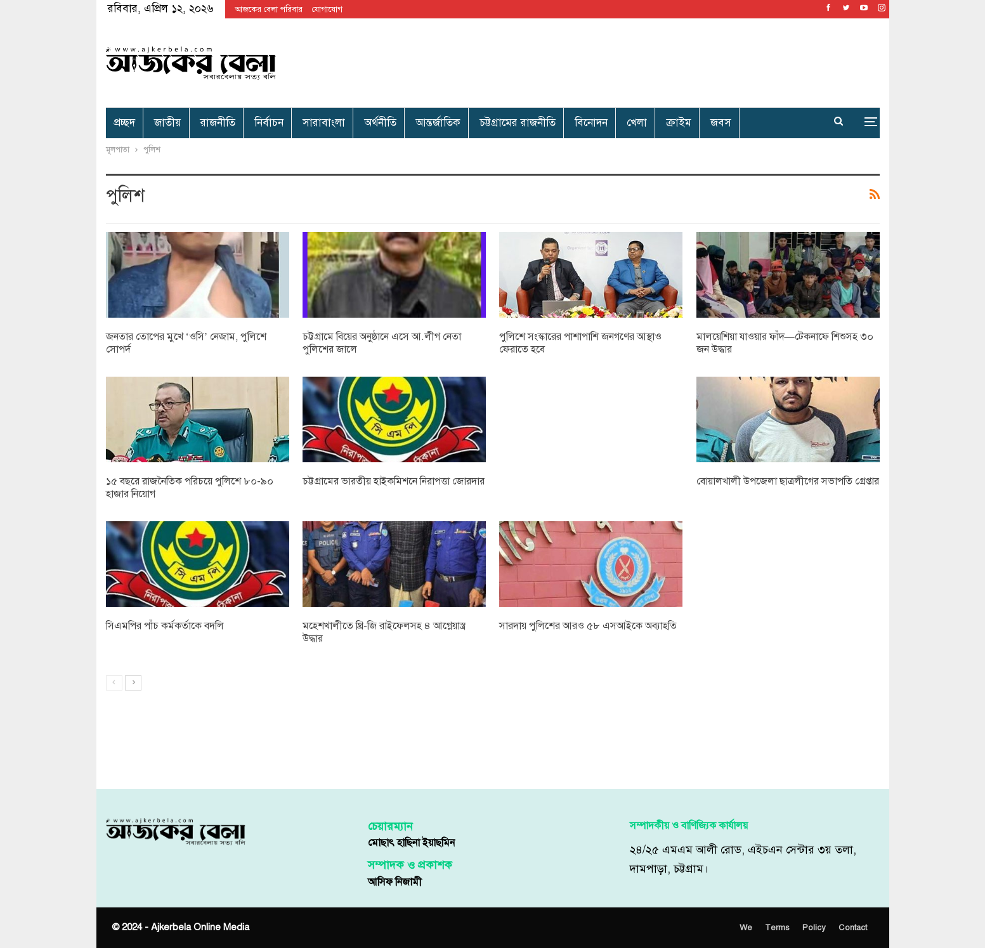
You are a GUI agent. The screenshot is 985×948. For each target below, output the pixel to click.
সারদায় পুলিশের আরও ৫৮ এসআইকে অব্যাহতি (588, 626)
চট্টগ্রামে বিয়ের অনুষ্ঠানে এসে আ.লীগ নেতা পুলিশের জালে (382, 343)
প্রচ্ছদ (124, 122)
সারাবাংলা (324, 122)
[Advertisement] (624, 60)
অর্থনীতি (380, 122)
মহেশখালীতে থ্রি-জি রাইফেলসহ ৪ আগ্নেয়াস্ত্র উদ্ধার (384, 632)
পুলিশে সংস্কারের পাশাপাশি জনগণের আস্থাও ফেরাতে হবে (580, 343)
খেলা (637, 122)
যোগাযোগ (327, 9)
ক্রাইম (678, 122)
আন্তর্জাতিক (437, 122)
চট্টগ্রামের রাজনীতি (517, 122)
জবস (720, 122)
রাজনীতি (217, 122)
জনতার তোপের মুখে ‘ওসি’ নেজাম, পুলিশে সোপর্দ (186, 343)
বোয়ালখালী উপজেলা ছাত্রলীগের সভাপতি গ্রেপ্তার (787, 481)
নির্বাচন (269, 122)
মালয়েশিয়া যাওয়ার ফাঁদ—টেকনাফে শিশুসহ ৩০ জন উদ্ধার (784, 343)
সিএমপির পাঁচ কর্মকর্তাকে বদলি (165, 626)
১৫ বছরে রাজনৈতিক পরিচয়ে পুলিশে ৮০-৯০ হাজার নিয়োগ (189, 487)
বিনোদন (591, 122)
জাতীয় (167, 122)
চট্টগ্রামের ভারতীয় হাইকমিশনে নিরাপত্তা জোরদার (394, 481)
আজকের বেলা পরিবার (269, 9)
